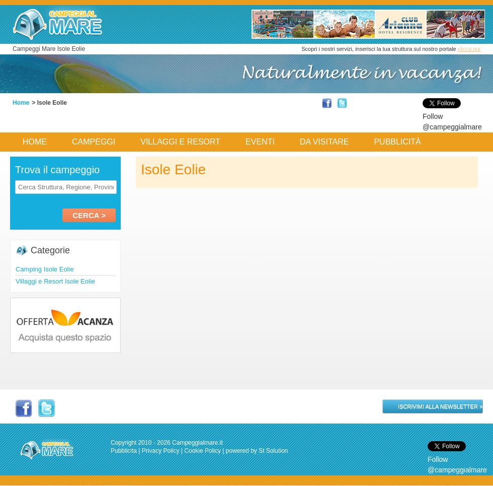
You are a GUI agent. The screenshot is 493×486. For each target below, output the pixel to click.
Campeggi (93, 141)
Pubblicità (397, 141)
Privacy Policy (161, 450)
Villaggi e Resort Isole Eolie (55, 281)
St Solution (273, 450)
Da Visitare (324, 141)
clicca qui (469, 49)
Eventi (260, 141)
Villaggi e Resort (180, 141)
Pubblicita (124, 450)
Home (21, 102)
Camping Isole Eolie (45, 269)
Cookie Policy (202, 450)
